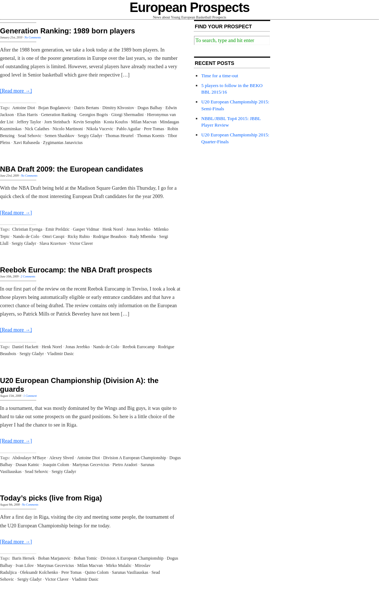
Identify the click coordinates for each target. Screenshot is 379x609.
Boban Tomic (86, 558)
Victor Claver (81, 243)
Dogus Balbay (149, 107)
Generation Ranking (58, 114)
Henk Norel (113, 229)
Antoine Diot (23, 107)
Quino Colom (97, 572)
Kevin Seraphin (86, 121)
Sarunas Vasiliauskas (130, 572)
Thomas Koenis (150, 135)
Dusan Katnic (28, 464)
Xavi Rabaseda (26, 142)
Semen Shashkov (59, 135)
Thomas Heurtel (120, 135)
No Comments (33, 37)
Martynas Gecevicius (91, 464)
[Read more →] (16, 91)
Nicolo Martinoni (68, 128)
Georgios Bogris (93, 114)
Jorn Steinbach (57, 121)
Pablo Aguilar (128, 128)
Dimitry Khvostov (118, 107)
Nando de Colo (26, 236)
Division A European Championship (134, 457)
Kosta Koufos (116, 121)
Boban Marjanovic (54, 558)
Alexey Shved (61, 457)
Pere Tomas (154, 128)
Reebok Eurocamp (139, 346)
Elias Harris (27, 114)
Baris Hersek (23, 558)
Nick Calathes (37, 128)
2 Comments (28, 276)
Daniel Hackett (25, 346)
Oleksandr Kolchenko (39, 572)
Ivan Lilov (25, 565)
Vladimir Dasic (60, 353)
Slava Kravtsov (53, 243)
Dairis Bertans (86, 107)
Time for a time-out (219, 75)
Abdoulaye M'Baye (29, 457)
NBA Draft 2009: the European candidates (71, 169)
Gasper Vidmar (86, 229)
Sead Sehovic (29, 135)
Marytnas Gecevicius (55, 565)
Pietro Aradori (124, 464)
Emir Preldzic (58, 229)
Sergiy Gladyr (90, 135)
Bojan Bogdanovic (54, 107)
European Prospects (189, 7)
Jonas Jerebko (138, 229)
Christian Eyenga (27, 229)
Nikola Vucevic (100, 128)
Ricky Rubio (78, 236)
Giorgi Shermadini (127, 114)
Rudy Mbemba (143, 236)
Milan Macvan (143, 121)
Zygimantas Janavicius (63, 142)
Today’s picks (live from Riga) (51, 498)
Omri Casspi (53, 236)
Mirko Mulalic (118, 565)
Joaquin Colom (56, 464)
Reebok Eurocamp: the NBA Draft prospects (76, 270)
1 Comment (30, 396)
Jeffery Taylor (29, 121)
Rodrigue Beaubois (110, 236)
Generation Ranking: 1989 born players (67, 31)
